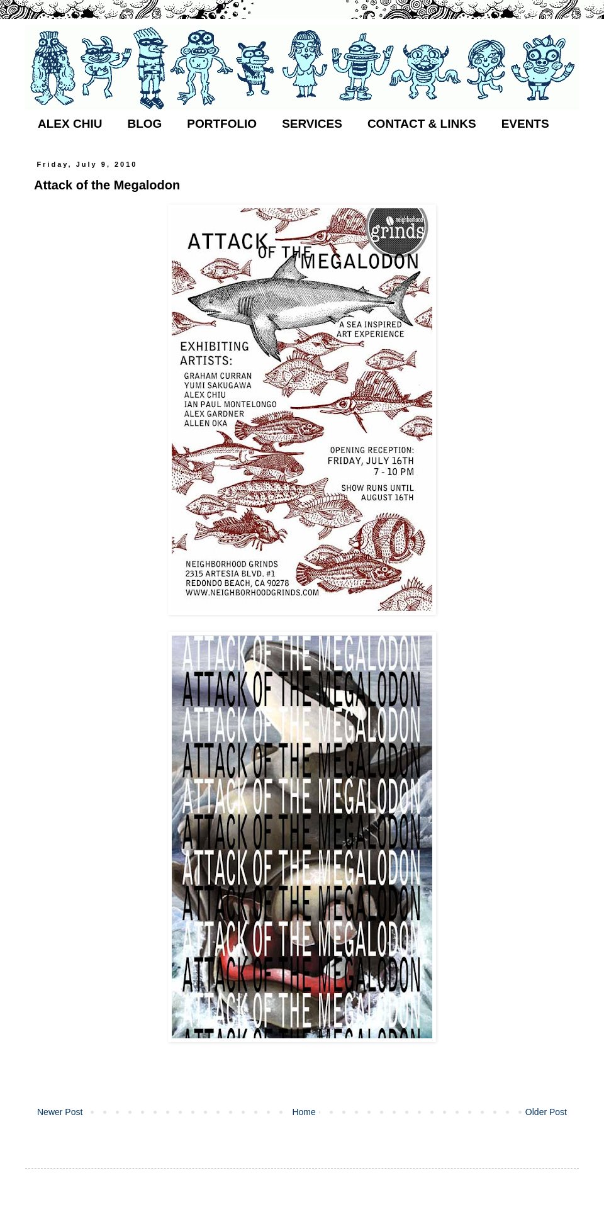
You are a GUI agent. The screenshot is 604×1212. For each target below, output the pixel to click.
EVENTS (525, 123)
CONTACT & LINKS (421, 123)
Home (303, 1112)
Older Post (546, 1112)
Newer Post (59, 1112)
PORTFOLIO (222, 123)
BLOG (144, 123)
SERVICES (312, 123)
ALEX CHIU (70, 123)
